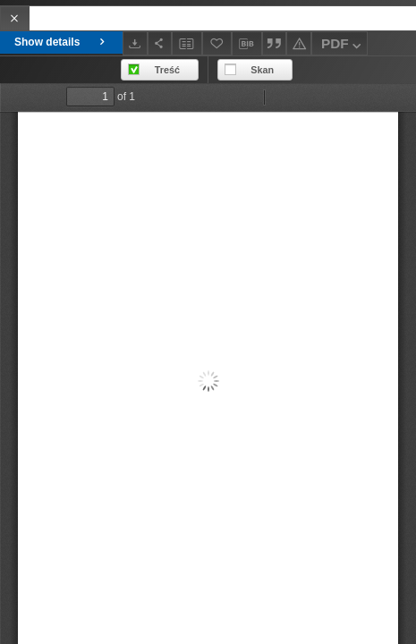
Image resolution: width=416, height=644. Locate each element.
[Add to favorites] (217, 43)
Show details (61, 42)
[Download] (135, 43)
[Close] (15, 18)
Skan (262, 69)
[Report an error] (298, 43)
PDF (343, 46)
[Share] (160, 43)
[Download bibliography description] (247, 43)
